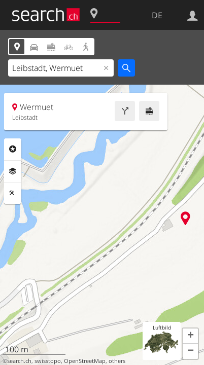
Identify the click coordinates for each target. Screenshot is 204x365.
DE (157, 15)
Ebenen (12, 171)
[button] (190, 336)
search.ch (19, 360)
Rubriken (12, 149)
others (117, 360)
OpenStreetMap (85, 360)
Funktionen (12, 193)
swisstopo (48, 360)
